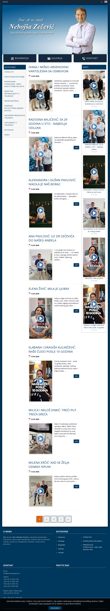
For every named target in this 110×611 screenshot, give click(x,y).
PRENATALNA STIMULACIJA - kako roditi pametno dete (14, 83)
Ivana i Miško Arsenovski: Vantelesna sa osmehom (49, 69)
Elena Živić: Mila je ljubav (49, 289)
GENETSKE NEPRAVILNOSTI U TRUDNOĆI (11, 93)
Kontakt (90, 58)
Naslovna (61, 537)
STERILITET (9, 72)
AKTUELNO (9, 130)
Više (76, 96)
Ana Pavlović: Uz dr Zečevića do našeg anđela (51, 238)
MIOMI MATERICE (11, 101)
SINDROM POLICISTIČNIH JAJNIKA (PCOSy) (13, 108)
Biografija (20, 58)
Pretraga (61, 541)
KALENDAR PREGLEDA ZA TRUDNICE (14, 116)
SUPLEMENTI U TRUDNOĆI (10, 123)
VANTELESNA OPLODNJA (14, 76)
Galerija (55, 58)
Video (7, 135)
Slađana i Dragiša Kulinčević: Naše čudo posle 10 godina (52, 349)
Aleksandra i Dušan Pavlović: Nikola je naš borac (52, 182)
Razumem (55, 608)
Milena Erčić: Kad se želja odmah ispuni (49, 464)
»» (68, 519)
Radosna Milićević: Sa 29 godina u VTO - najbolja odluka (48, 123)
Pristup (5, 2)
